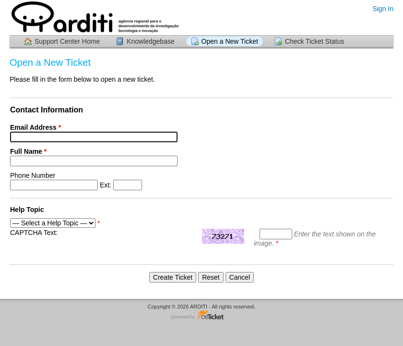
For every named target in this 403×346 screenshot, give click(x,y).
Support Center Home (67, 41)
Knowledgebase (151, 41)
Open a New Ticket (230, 41)
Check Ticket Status (314, 41)
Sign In (382, 8)
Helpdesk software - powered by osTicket (201, 315)
